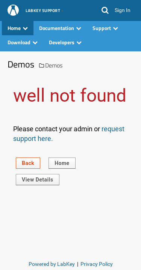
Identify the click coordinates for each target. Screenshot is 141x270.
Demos (53, 65)
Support (105, 28)
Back (28, 163)
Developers (65, 42)
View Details (37, 180)
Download (23, 42)
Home (18, 28)
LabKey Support (43, 11)
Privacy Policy (96, 264)
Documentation (60, 28)
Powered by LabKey (52, 264)
